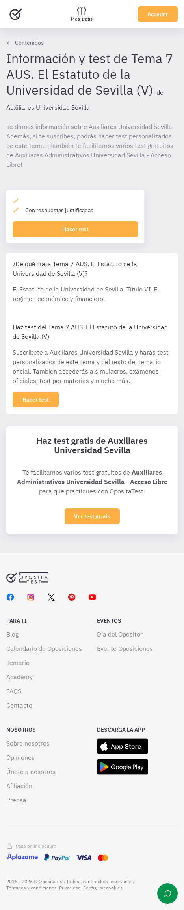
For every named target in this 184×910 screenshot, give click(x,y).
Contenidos (29, 42)
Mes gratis (82, 14)
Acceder (157, 14)
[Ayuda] (167, 893)
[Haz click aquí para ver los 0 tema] (36, 399)
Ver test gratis (92, 516)
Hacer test (75, 229)
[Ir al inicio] (15, 14)
